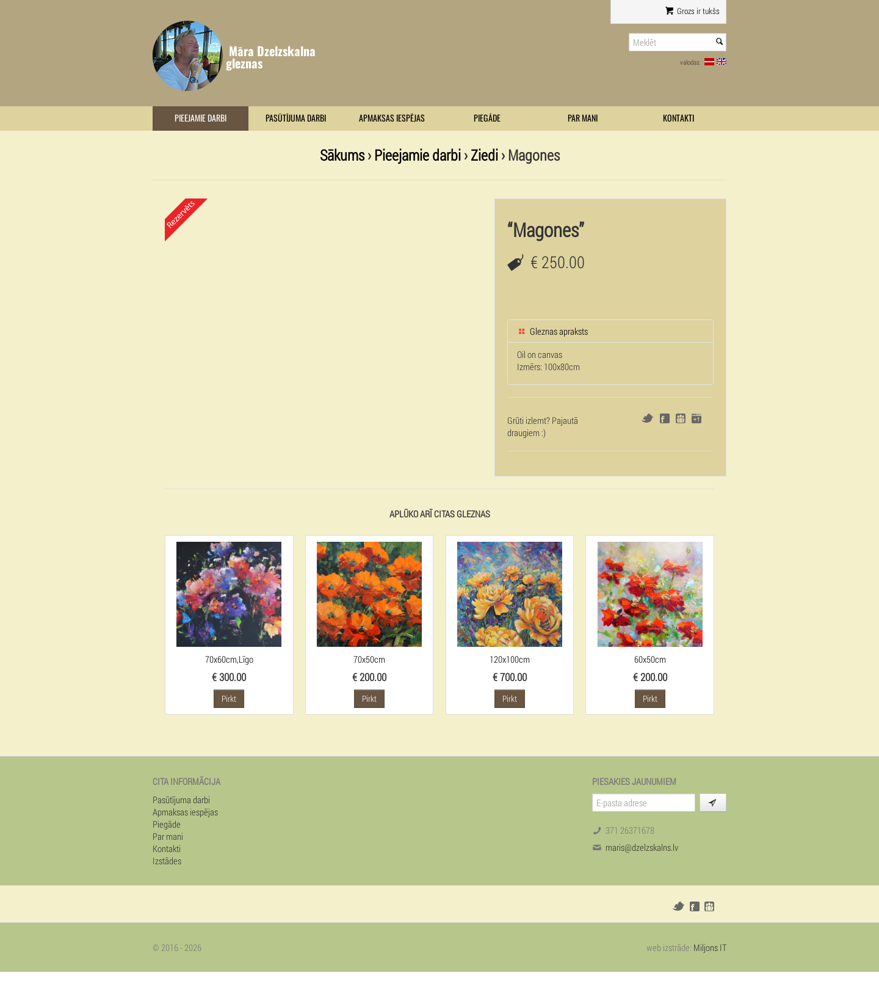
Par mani (583, 118)
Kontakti (678, 118)
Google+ (696, 418)
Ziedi (484, 155)
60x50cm (650, 659)
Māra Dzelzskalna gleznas (271, 57)
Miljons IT (709, 947)
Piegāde (487, 118)
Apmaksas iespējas (392, 118)
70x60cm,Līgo (229, 659)
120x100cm (510, 659)
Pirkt (229, 698)
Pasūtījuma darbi (296, 118)
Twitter (647, 418)
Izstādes (167, 861)
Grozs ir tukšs (692, 10)
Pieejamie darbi (200, 118)
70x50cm (369, 659)
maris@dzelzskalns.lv (642, 847)
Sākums (342, 155)
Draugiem (680, 418)
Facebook (665, 418)
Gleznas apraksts (552, 331)
